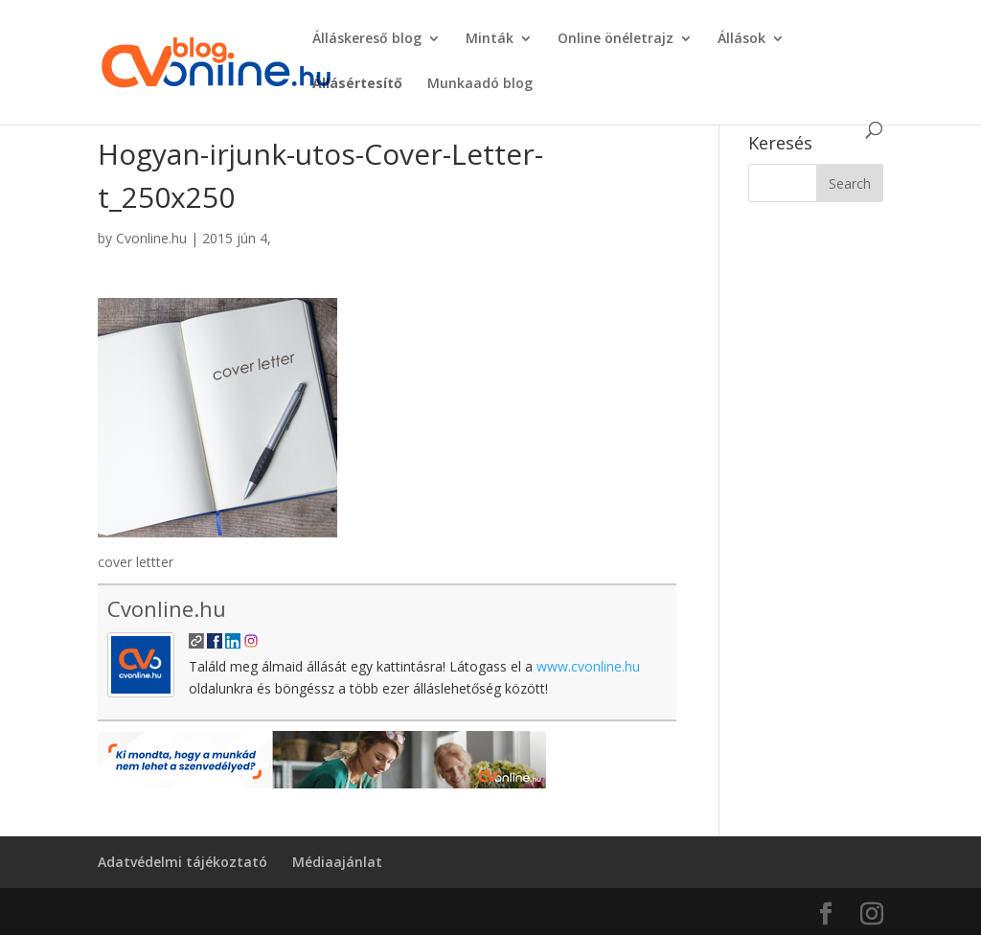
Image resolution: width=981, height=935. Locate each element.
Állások (741, 39)
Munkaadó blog (480, 84)
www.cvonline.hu (588, 666)
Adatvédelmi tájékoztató (182, 862)
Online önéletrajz (615, 39)
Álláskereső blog (367, 39)
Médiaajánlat (337, 862)
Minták (489, 39)
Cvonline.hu (151, 238)
